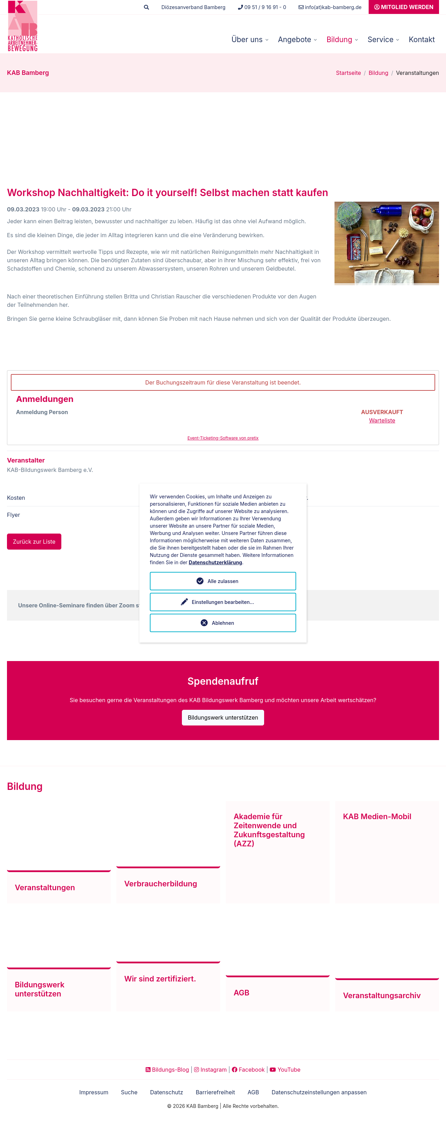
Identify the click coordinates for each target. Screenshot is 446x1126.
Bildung (339, 39)
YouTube (285, 1069)
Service (380, 39)
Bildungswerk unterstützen (223, 717)
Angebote (294, 39)
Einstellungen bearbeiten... (223, 602)
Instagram (210, 1069)
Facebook (248, 1069)
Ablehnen (223, 623)
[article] (223, 407)
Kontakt (422, 39)
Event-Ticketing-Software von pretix (223, 438)
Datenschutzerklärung (215, 562)
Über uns (247, 39)
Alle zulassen (223, 581)
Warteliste (382, 420)
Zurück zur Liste (34, 541)
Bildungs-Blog (167, 1069)
